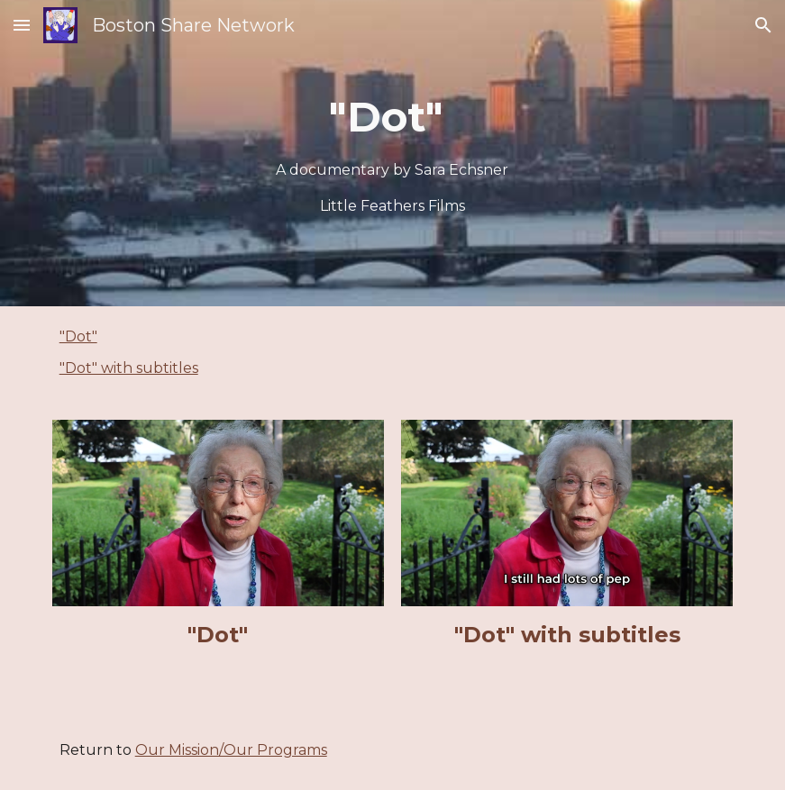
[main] (392, 153)
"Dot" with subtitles (128, 368)
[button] (21, 25)
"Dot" (78, 336)
